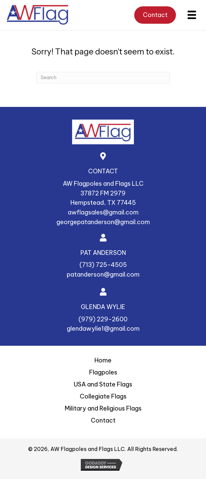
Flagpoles (103, 372)
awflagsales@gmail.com (103, 212)
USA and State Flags (103, 384)
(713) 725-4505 (103, 265)
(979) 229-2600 (103, 319)
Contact (103, 420)
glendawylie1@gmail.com (103, 328)
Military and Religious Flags (103, 408)
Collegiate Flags (103, 396)
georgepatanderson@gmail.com (103, 222)
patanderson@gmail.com (103, 274)
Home (103, 360)
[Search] (103, 78)
